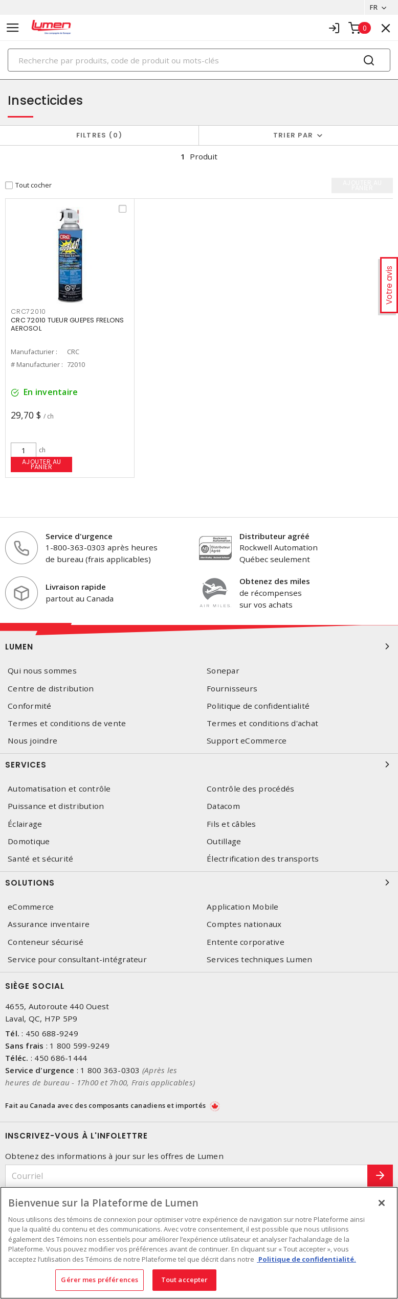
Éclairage (25, 824)
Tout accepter (184, 1279)
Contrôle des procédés (250, 789)
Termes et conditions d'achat (262, 723)
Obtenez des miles (274, 581)
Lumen (199, 646)
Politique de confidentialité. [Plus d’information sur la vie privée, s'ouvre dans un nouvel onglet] (306, 1259)
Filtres (99, 135)
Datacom (223, 806)
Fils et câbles (231, 824)
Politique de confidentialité (258, 706)
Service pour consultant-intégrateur (77, 959)
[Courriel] (186, 1176)
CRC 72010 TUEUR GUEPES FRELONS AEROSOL (67, 324)
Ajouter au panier (41, 464)
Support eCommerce (246, 741)
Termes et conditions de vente (67, 723)
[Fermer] (381, 1203)
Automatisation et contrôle (59, 789)
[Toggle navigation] (12, 28)
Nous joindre (32, 741)
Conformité (30, 706)
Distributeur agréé (274, 536)
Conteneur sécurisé (46, 942)
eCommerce (31, 907)
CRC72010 (28, 311)
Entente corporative (245, 942)
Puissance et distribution (56, 806)
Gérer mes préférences (99, 1279)
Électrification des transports (263, 859)
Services (199, 764)
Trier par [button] (293, 135)
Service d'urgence (79, 536)
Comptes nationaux (244, 924)
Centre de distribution (51, 688)
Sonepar (223, 671)
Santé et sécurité (40, 859)
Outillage (224, 841)
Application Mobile (243, 907)
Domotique (29, 841)
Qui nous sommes (42, 671)
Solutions (199, 882)
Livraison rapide (76, 587)
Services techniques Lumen (259, 959)
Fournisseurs (232, 688)
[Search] (199, 60)
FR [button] (374, 7)
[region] (199, 1243)
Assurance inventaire (49, 924)
